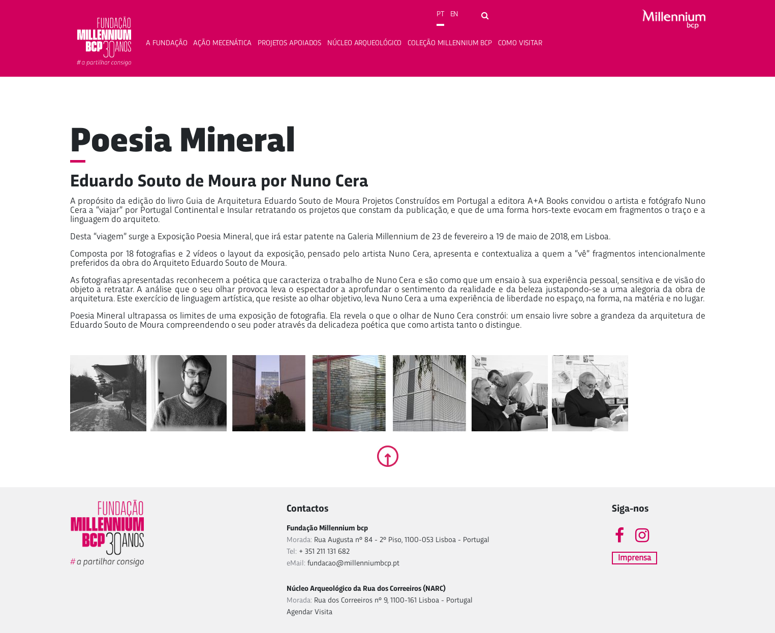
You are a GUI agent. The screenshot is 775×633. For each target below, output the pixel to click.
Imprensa (634, 558)
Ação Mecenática (222, 43)
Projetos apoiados (289, 43)
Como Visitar (520, 43)
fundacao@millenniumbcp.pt (353, 563)
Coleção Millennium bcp (450, 43)
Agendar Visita (309, 612)
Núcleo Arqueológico (364, 43)
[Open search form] (485, 16)
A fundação (166, 43)
